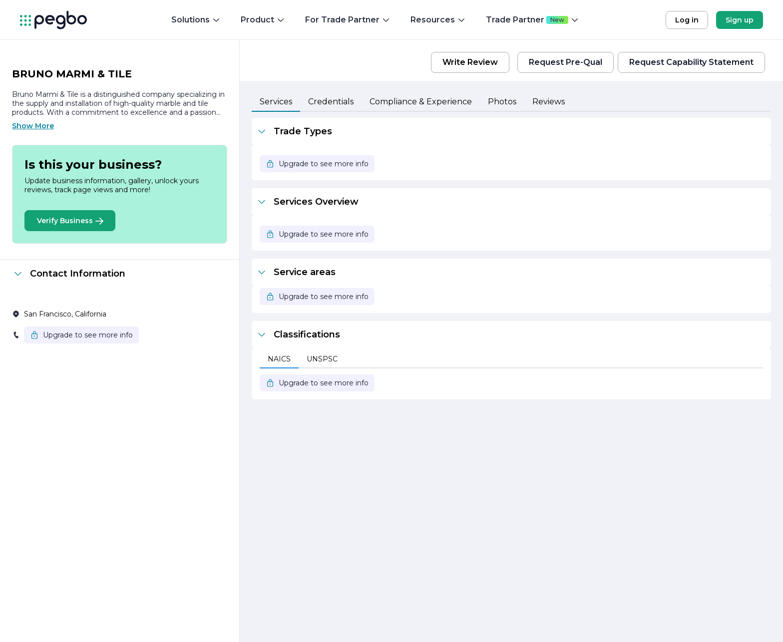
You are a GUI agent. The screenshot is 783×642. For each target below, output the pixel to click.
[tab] (276, 102)
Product (263, 19)
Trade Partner (532, 19)
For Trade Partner (348, 19)
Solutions (196, 19)
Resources (438, 19)
